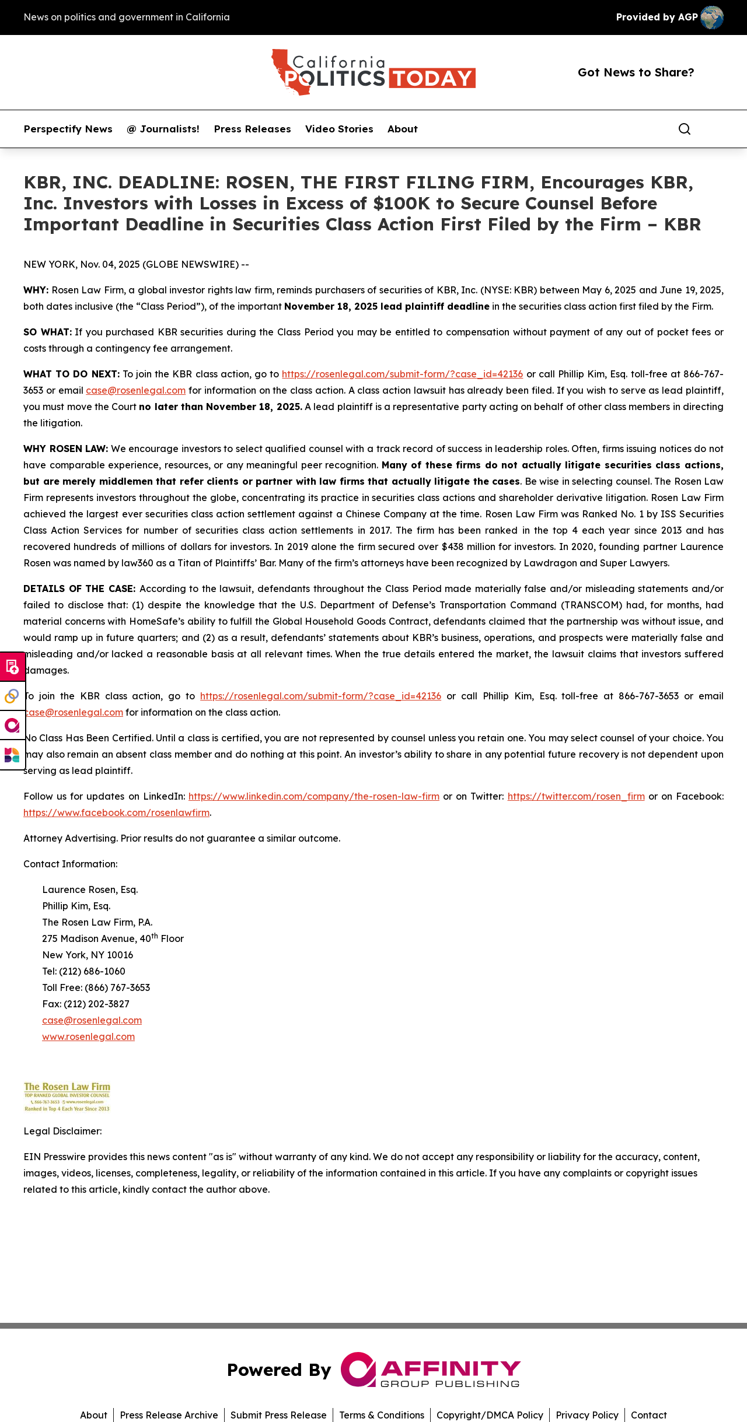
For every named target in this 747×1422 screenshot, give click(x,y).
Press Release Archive (169, 1415)
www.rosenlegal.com (88, 1036)
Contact (649, 1415)
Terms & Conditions (381, 1415)
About (403, 129)
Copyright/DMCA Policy (490, 1415)
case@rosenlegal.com (136, 390)
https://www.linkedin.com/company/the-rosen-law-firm (314, 796)
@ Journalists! (163, 129)
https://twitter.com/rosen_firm (576, 796)
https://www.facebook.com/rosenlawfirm (116, 812)
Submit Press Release (279, 1415)
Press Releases (252, 129)
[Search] (685, 128)
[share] (715, 129)
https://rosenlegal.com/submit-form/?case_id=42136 (402, 374)
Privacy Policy (587, 1415)
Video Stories (339, 129)
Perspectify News (68, 129)
